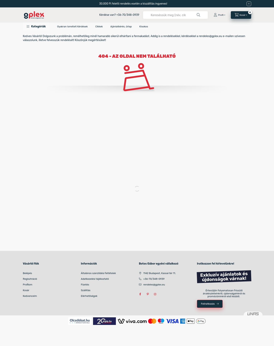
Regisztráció (30, 278)
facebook (140, 294)
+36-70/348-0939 (127, 15)
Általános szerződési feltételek (98, 273)
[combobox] (175, 15)
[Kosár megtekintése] (241, 15)
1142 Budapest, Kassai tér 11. (159, 273)
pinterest (147, 294)
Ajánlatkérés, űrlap (121, 26)
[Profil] (219, 15)
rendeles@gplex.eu (154, 284)
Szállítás (85, 290)
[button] (36, 26)
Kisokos (143, 26)
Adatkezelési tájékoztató (95, 278)
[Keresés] (198, 15)
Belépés (27, 273)
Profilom (27, 284)
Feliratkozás (208, 303)
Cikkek (99, 26)
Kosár (26, 290)
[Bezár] (249, 4)
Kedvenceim (30, 296)
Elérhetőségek (89, 296)
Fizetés (85, 284)
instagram (155, 294)
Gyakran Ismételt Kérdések (72, 26)
